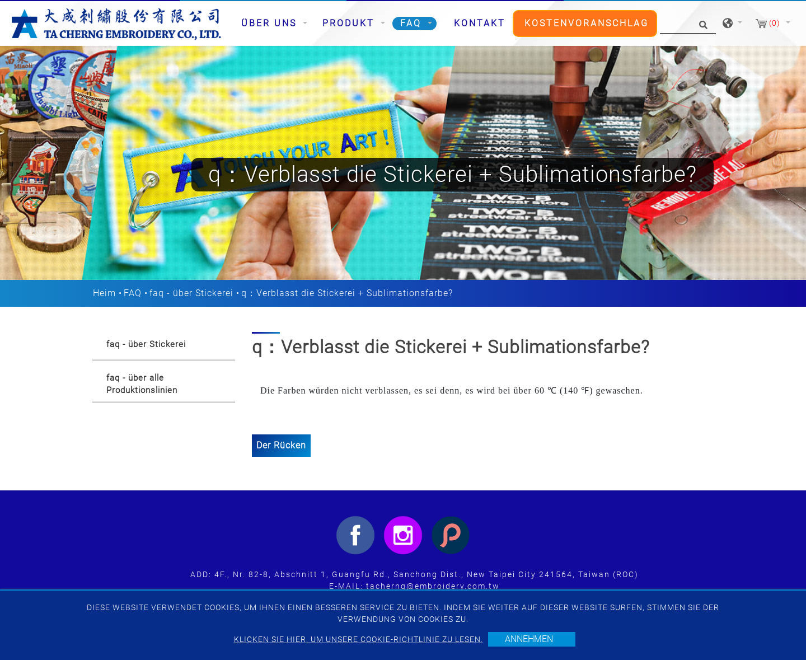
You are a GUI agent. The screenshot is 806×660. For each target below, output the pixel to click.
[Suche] (688, 24)
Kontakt (479, 23)
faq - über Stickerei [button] (146, 344)
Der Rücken (281, 445)
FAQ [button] (412, 23)
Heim (104, 293)
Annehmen (529, 639)
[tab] (163, 346)
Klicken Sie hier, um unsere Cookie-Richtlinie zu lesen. (358, 639)
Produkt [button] (350, 23)
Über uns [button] (271, 23)
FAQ (133, 293)
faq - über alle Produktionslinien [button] (141, 384)
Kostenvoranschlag (586, 23)
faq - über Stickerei (191, 293)
